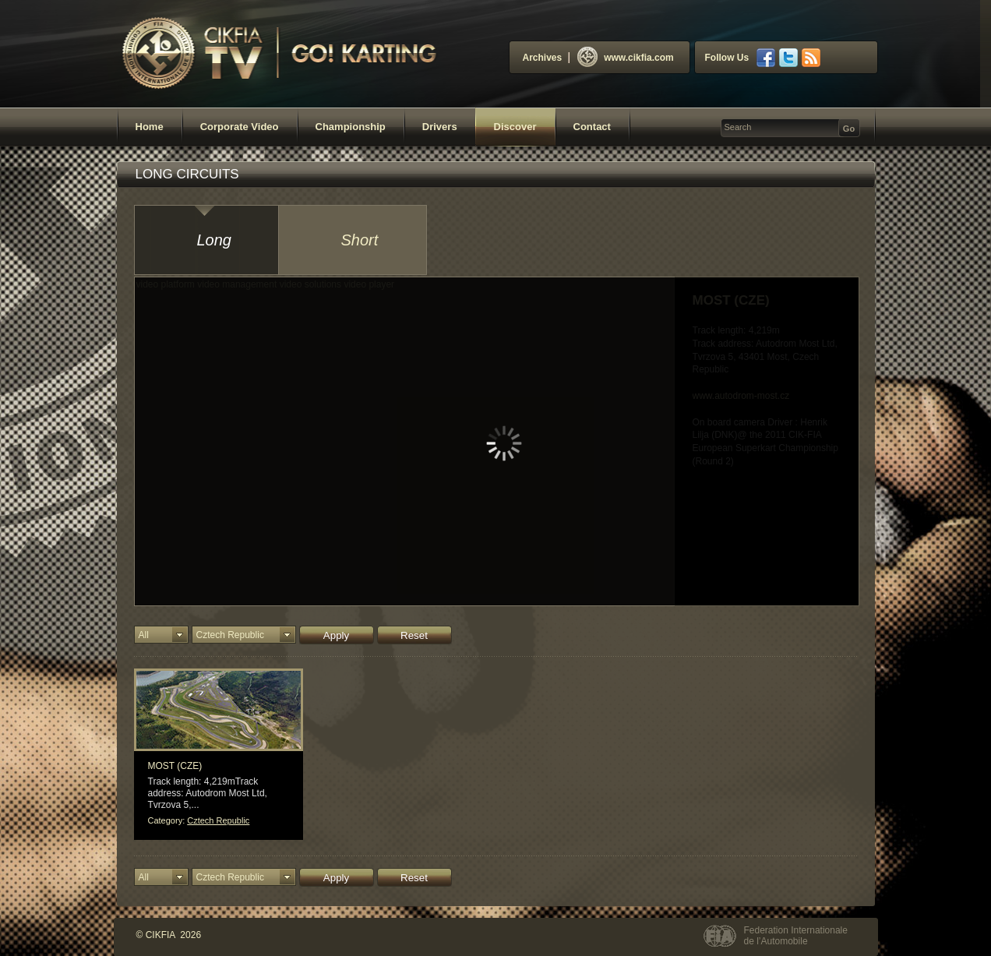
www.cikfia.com (625, 57)
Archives (543, 57)
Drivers (439, 126)
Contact (592, 126)
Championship (351, 126)
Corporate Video (239, 126)
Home (150, 126)
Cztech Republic (218, 820)
